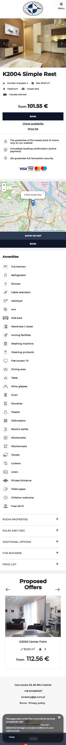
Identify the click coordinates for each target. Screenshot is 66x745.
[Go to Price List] (30, 564)
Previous (4, 43)
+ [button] (4, 185)
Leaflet (35, 230)
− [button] (4, 190)
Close (12, 737)
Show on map (33, 235)
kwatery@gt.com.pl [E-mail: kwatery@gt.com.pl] (33, 697)
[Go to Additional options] (30, 542)
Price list (33, 128)
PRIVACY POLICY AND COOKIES (23, 725)
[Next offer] (57, 587)
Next (62, 43)
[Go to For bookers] (30, 553)
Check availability (33, 123)
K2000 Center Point (33, 641)
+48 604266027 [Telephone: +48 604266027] (33, 691)
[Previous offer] (7, 587)
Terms (23, 703)
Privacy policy (36, 703)
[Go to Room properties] (30, 519)
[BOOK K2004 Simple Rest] (33, 116)
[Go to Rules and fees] (30, 531)
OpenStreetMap (48, 230)
